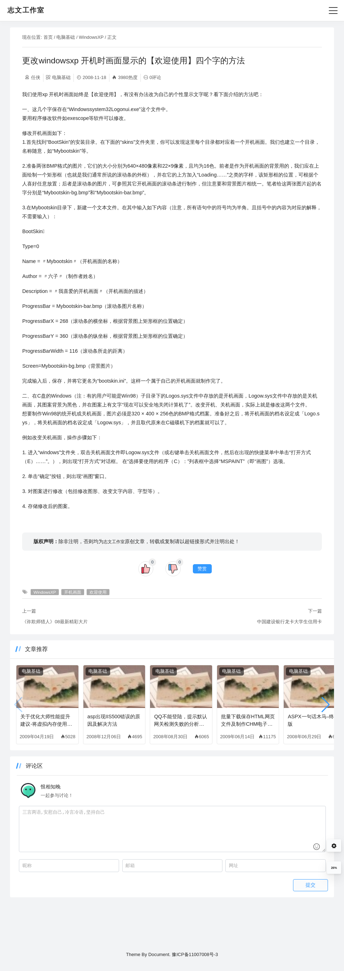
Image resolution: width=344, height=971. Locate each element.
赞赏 (202, 604)
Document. (159, 954)
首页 (72, 37)
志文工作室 (138, 577)
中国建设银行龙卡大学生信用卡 (265, 657)
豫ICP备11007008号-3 (195, 954)
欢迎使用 (122, 627)
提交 (286, 920)
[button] (301, 740)
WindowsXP (115, 37)
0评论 (179, 77)
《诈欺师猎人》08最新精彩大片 (79, 657)
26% (334, 868)
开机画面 (97, 627)
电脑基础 (90, 37)
